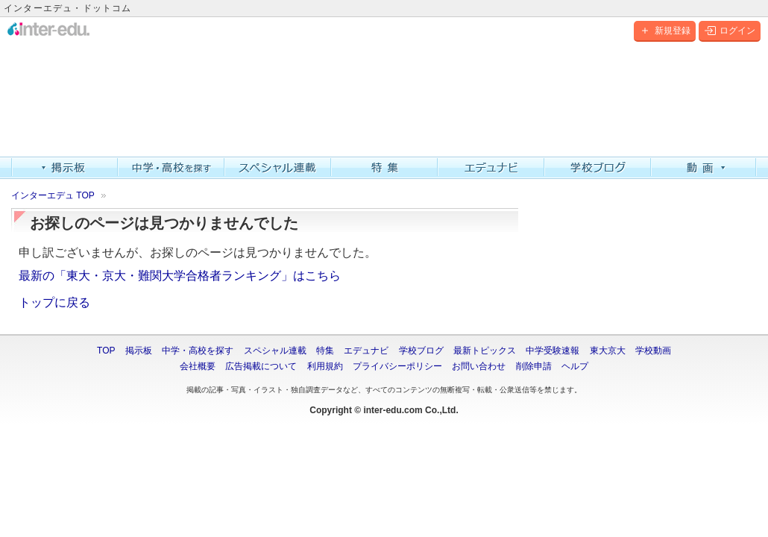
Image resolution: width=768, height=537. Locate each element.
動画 (704, 168)
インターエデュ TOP (53, 195)
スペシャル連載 (277, 168)
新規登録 (664, 31)
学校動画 (653, 350)
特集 (384, 168)
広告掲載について (261, 366)
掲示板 (64, 168)
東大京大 (608, 350)
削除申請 (534, 366)
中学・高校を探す (171, 168)
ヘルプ (574, 366)
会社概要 (197, 366)
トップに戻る (54, 302)
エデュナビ (491, 168)
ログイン (729, 31)
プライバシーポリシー (397, 366)
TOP (106, 350)
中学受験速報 (552, 350)
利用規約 (325, 366)
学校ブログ (597, 168)
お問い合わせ (479, 366)
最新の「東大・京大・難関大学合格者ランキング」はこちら (180, 275)
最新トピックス (484, 350)
